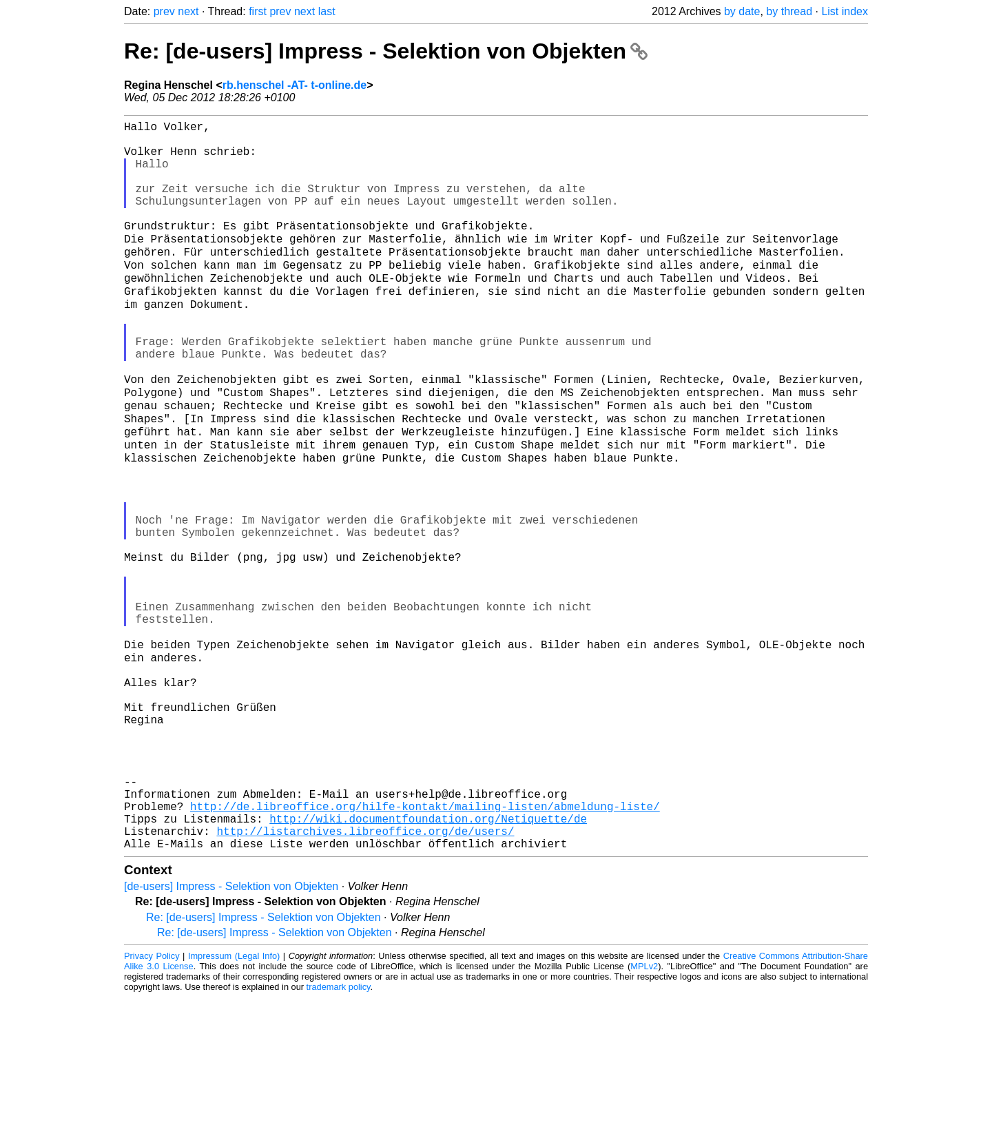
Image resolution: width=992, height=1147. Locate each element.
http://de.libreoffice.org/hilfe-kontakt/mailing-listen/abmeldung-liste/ (425, 947)
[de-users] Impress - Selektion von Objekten (231, 1036)
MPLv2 (644, 1115)
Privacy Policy (152, 1105)
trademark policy (339, 1136)
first (258, 11)
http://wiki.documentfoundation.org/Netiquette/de (428, 962)
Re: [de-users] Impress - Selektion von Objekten (386, 51)
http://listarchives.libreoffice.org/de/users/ (365, 977)
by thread (789, 11)
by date (742, 11)
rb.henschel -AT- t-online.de (295, 85)
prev (164, 11)
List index (844, 11)
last (326, 11)
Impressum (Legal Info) (234, 1105)
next (188, 11)
